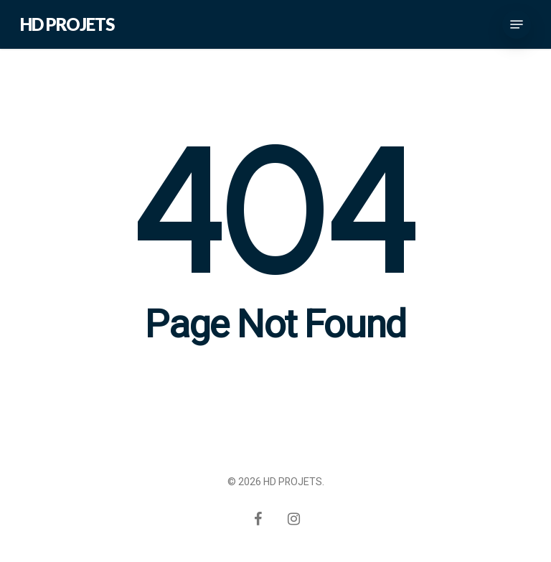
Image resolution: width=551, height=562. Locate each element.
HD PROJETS (67, 24)
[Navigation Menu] (516, 24)
